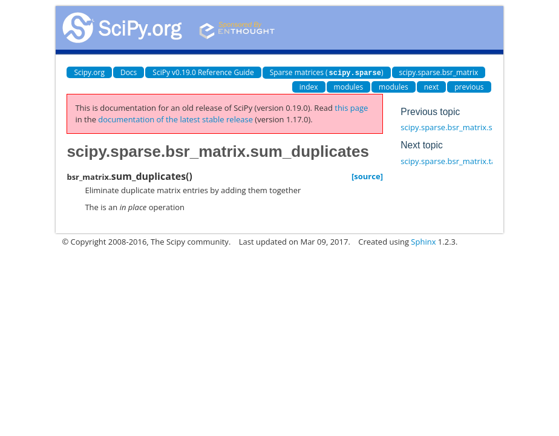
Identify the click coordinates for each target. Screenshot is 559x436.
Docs (128, 72)
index (308, 86)
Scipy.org (89, 72)
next (431, 86)
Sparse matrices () (327, 72)
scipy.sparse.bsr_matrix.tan (450, 160)
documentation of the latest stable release (175, 118)
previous (468, 86)
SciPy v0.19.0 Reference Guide (202, 72)
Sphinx (423, 241)
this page (351, 107)
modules (349, 86)
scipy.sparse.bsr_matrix (439, 72)
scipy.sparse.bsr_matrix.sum (452, 126)
